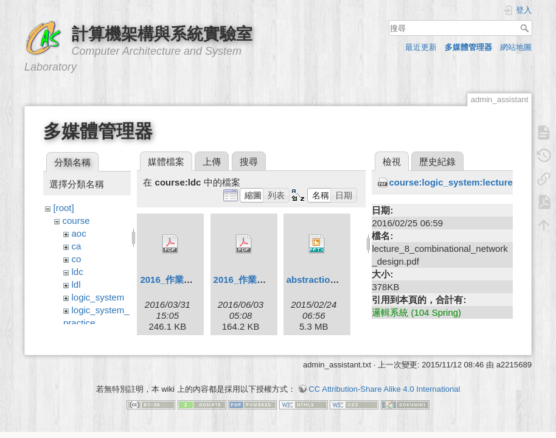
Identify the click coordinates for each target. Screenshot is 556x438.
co (77, 259)
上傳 (212, 161)
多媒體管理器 (468, 47)
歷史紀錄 (437, 161)
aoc (79, 233)
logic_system (98, 297)
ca (77, 246)
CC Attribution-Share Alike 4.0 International (384, 395)
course (76, 220)
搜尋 (526, 28)
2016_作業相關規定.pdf (188, 279)
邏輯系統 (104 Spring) (416, 312)
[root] (64, 208)
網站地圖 (516, 47)
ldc (77, 271)
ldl (76, 284)
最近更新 (421, 47)
